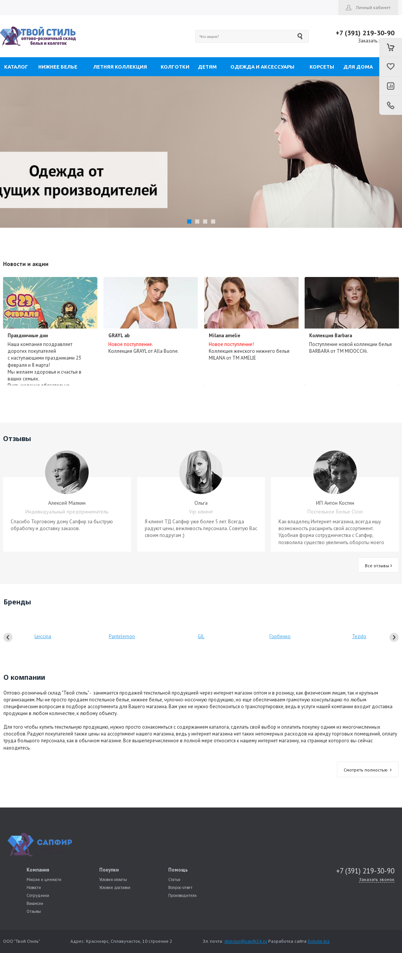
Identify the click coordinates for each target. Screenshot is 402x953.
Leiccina (42, 636)
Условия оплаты (113, 879)
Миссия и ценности (44, 879)
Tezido (359, 636)
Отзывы (34, 911)
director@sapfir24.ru (245, 941)
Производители (182, 895)
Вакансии (35, 903)
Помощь (178, 870)
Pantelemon (122, 636)
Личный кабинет (373, 7)
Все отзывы (378, 565)
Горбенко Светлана (280, 646)
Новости (34, 887)
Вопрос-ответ (180, 887)
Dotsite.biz (319, 941)
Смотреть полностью (368, 770)
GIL (201, 636)
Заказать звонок (376, 41)
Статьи (174, 879)
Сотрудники (38, 895)
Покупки (109, 870)
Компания (38, 870)
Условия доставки (114, 887)
